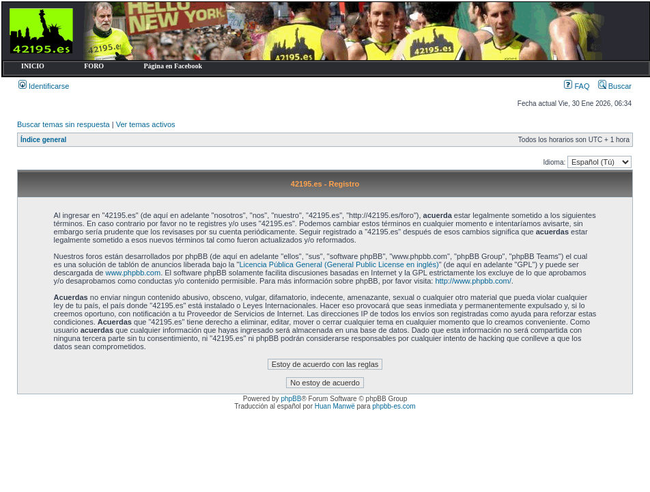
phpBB (291, 398)
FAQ (576, 86)
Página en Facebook (172, 66)
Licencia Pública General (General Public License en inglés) (338, 264)
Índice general (43, 140)
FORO (94, 66)
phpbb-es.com (393, 406)
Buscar (615, 86)
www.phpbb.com (132, 273)
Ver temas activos (145, 124)
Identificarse (43, 86)
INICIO (32, 66)
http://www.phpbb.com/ (473, 281)
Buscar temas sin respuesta (63, 124)
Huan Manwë (335, 406)
